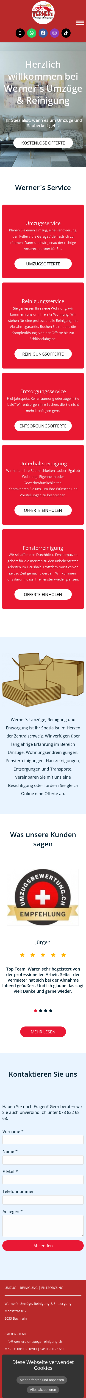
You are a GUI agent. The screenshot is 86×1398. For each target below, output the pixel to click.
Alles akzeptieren (43, 1390)
